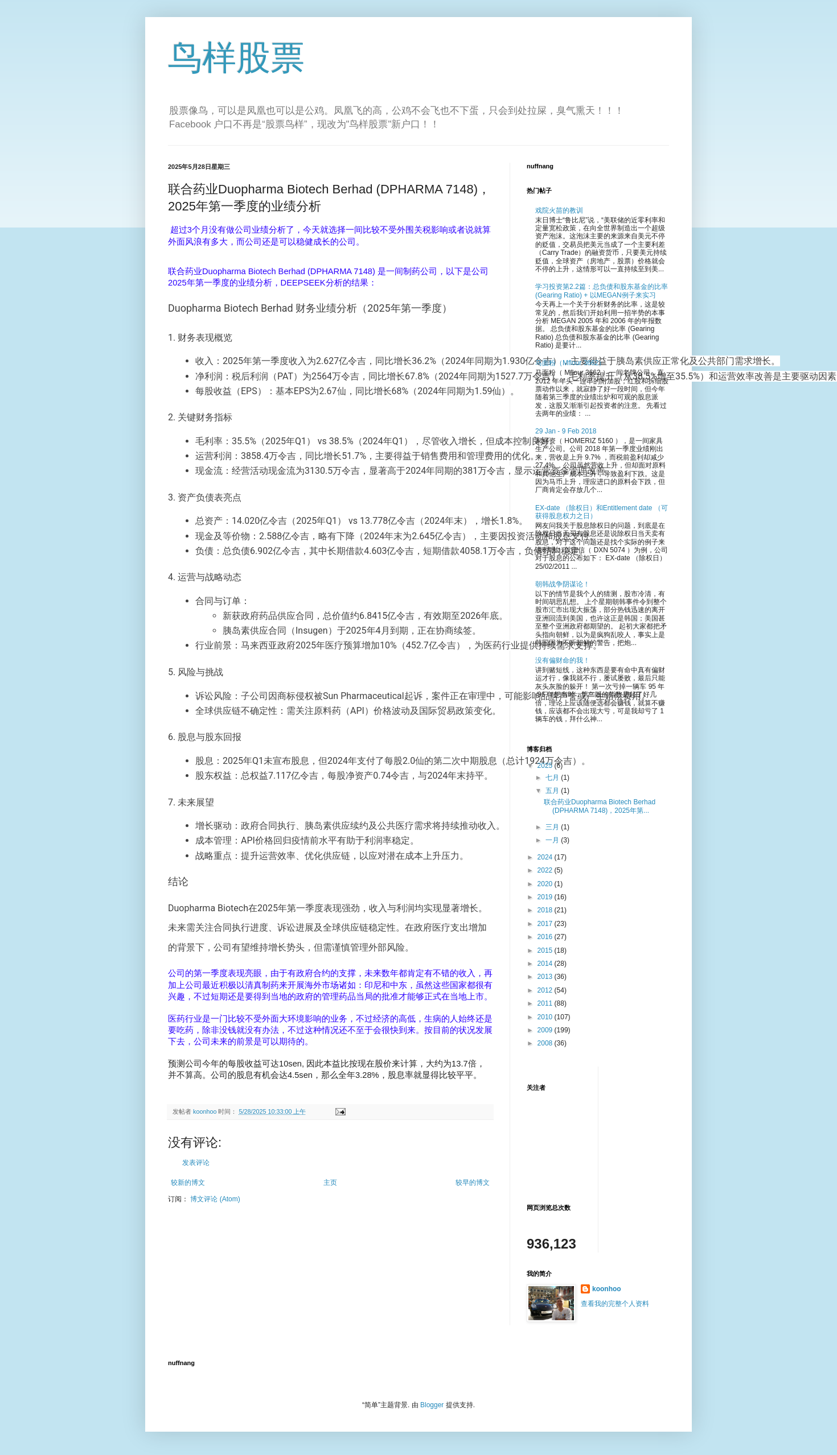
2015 (546, 950)
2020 (546, 884)
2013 (546, 977)
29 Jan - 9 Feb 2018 (565, 431)
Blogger (432, 1405)
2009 (546, 1030)
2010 (546, 1017)
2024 (546, 857)
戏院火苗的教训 (559, 210)
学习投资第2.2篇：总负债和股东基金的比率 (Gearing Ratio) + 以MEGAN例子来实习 (601, 291)
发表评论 (196, 1163)
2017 (546, 924)
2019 (546, 897)
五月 (553, 791)
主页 (330, 1183)
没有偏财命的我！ (562, 660)
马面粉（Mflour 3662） (570, 363)
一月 (553, 840)
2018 (546, 910)
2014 (546, 964)
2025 (546, 766)
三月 (553, 827)
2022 (546, 870)
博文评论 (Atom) (215, 1199)
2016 (546, 937)
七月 (553, 778)
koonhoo (606, 1289)
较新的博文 (188, 1183)
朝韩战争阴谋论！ (562, 584)
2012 (546, 990)
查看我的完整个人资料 (615, 1304)
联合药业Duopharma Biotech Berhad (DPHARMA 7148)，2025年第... (599, 806)
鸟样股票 (236, 58)
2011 (546, 1003)
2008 (546, 1043)
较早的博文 (473, 1183)
